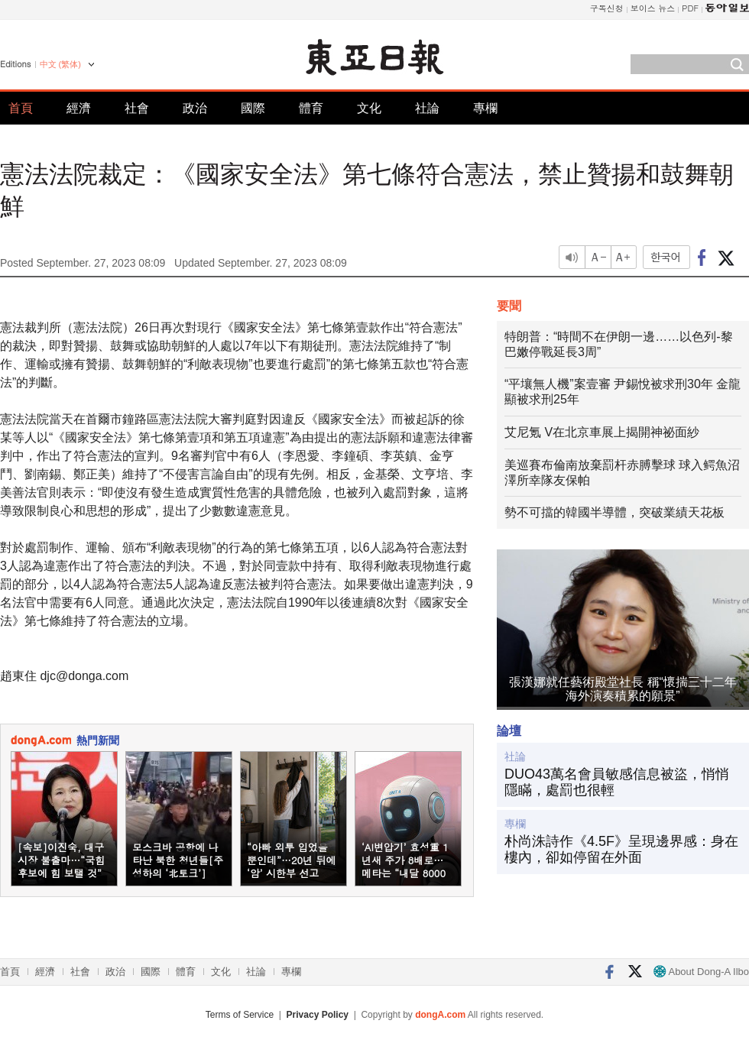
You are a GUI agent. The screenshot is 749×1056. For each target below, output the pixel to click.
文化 (369, 108)
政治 (195, 108)
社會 (137, 108)
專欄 (485, 108)
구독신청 (607, 8)
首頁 (20, 108)
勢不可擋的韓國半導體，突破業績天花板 (614, 512)
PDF (690, 8)
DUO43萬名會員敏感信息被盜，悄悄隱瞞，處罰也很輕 (616, 782)
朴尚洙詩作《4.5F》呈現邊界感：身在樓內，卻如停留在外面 (621, 850)
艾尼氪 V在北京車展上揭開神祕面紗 (601, 432)
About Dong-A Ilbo (701, 971)
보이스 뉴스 (653, 8)
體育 (311, 108)
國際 (253, 108)
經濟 (78, 108)
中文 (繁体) (60, 64)
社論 (427, 108)
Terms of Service (240, 1014)
